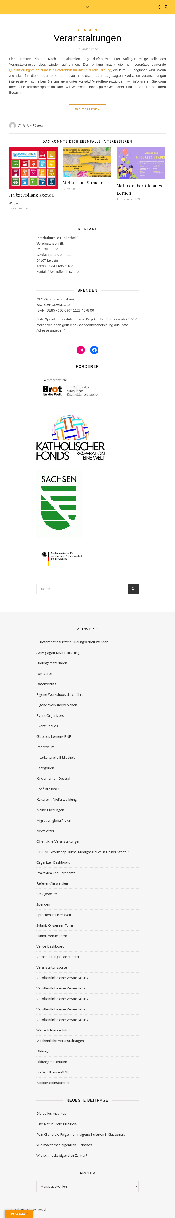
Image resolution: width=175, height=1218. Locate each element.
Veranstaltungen (87, 38)
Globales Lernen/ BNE (53, 736)
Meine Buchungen (50, 810)
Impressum (45, 747)
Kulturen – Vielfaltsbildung (56, 799)
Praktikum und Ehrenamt (55, 872)
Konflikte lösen (48, 789)
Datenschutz (46, 684)
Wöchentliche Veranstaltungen (60, 1040)
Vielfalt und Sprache (83, 182)
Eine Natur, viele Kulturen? (57, 1124)
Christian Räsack (30, 125)
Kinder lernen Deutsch (53, 778)
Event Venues (47, 726)
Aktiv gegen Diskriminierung (58, 652)
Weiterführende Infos (53, 1030)
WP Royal (39, 1210)
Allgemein (87, 30)
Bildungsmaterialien (51, 663)
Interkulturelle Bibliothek (55, 757)
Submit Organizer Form (54, 925)
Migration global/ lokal (53, 820)
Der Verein (44, 673)
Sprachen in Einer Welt (53, 914)
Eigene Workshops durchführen (60, 694)
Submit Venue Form (51, 935)
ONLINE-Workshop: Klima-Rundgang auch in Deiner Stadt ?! (82, 851)
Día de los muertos (51, 1113)
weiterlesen (87, 109)
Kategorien (45, 768)
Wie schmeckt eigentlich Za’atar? (61, 1155)
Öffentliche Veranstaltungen (58, 841)
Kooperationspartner (53, 1082)
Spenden (43, 904)
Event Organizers (50, 715)
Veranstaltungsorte (51, 967)
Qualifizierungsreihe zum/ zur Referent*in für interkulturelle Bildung (60, 70)
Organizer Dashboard (53, 862)
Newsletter (45, 830)
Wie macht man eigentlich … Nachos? (65, 1145)
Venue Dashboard (50, 946)
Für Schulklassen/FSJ (52, 1072)
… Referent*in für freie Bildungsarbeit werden (72, 642)
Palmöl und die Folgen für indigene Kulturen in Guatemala (80, 1134)
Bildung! (42, 1051)
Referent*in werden (52, 883)
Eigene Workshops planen (56, 705)
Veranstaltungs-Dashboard (57, 956)
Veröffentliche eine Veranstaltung (62, 977)
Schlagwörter (46, 893)
